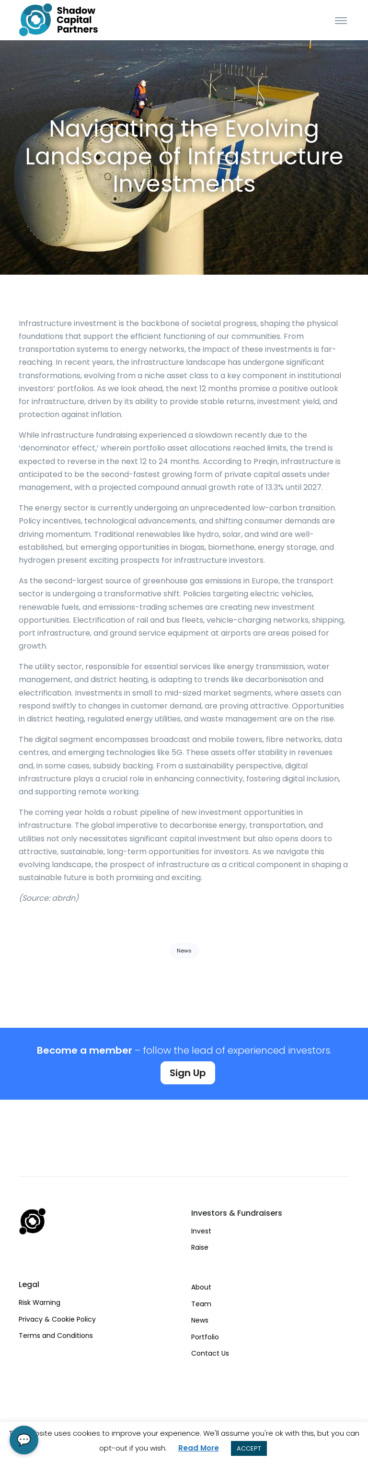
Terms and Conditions (56, 1335)
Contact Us (210, 1353)
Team (201, 1304)
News (184, 950)
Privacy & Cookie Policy (57, 1319)
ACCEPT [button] (249, 1448)
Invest (201, 1231)
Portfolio (205, 1337)
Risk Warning (39, 1302)
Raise (199, 1247)
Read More (198, 1448)
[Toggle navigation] (341, 20)
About (201, 1287)
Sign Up (188, 1073)
